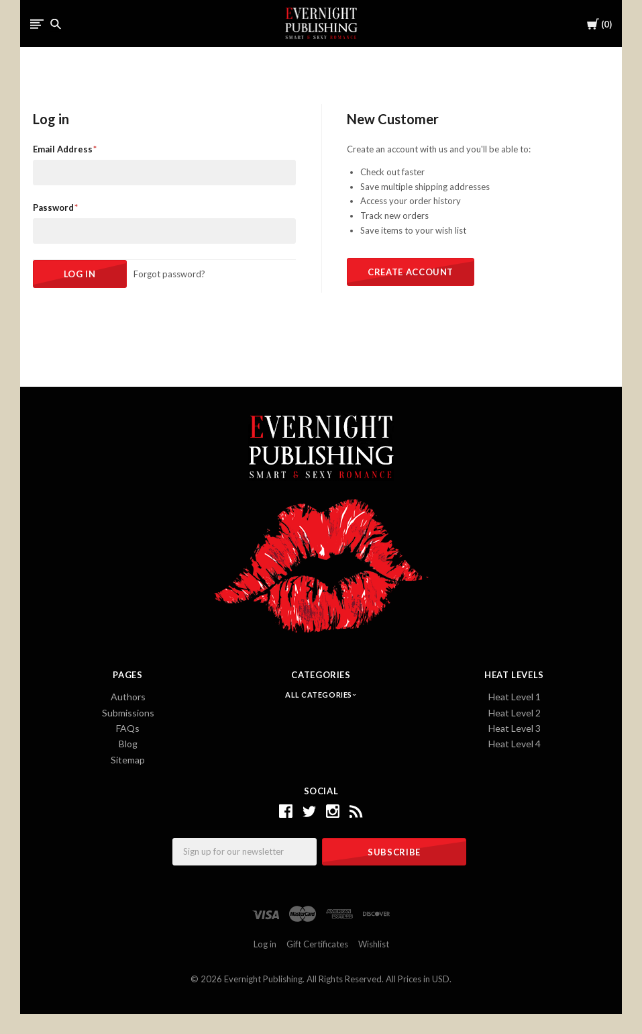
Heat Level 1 (514, 696)
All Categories (319, 694)
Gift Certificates (317, 944)
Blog (128, 743)
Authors (128, 696)
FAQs (128, 728)
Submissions (128, 712)
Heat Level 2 (514, 712)
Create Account (410, 272)
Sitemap (128, 759)
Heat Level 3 (514, 728)
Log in (265, 944)
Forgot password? (169, 274)
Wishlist (373, 944)
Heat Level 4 (514, 743)
